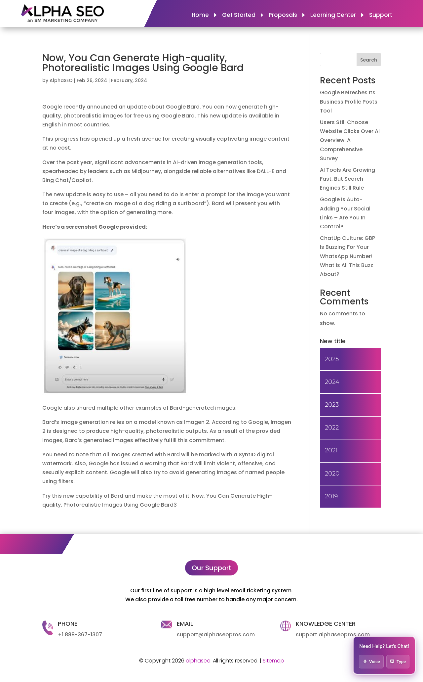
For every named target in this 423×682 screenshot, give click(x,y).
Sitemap (273, 660)
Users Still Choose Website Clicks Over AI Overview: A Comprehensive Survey (350, 140)
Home (200, 16)
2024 (141, 80)
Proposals (283, 16)
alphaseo (198, 660)
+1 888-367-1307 (80, 634)
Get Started (238, 16)
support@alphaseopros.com (216, 634)
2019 (331, 496)
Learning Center (333, 16)
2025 (332, 359)
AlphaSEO (61, 80)
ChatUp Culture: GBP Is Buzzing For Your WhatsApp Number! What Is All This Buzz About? (347, 256)
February (122, 80)
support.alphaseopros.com (333, 634)
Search (368, 60)
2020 (332, 473)
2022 (332, 427)
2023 (332, 404)
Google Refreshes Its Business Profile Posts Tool (348, 101)
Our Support (211, 567)
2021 (331, 450)
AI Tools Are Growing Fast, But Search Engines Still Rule (347, 179)
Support (380, 16)
